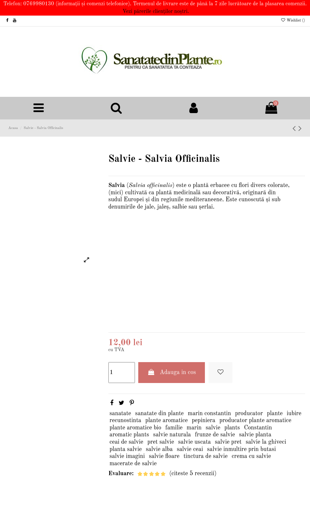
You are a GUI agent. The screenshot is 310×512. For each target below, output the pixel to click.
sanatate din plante (159, 413)
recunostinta (125, 420)
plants (232, 428)
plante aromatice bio (135, 428)
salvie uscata (194, 442)
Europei (134, 200)
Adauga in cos (171, 372)
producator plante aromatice (255, 420)
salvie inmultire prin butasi (241, 449)
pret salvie (160, 442)
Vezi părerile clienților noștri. (156, 11)
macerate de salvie (132, 464)
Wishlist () (292, 21)
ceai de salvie (126, 442)
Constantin (258, 428)
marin (194, 428)
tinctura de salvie (206, 456)
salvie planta (255, 435)
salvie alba (159, 449)
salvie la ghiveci (266, 442)
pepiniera (203, 420)
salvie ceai (190, 449)
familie (174, 428)
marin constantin (209, 413)
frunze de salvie (215, 435)
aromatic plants (129, 435)
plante (274, 413)
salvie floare (164, 456)
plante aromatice (166, 420)
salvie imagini (127, 456)
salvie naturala (172, 435)
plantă (201, 185)
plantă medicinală (178, 193)
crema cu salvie (251, 456)
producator (249, 413)
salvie (213, 428)
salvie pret (228, 442)
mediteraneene (203, 200)
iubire (294, 413)
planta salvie (125, 449)
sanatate (120, 413)
